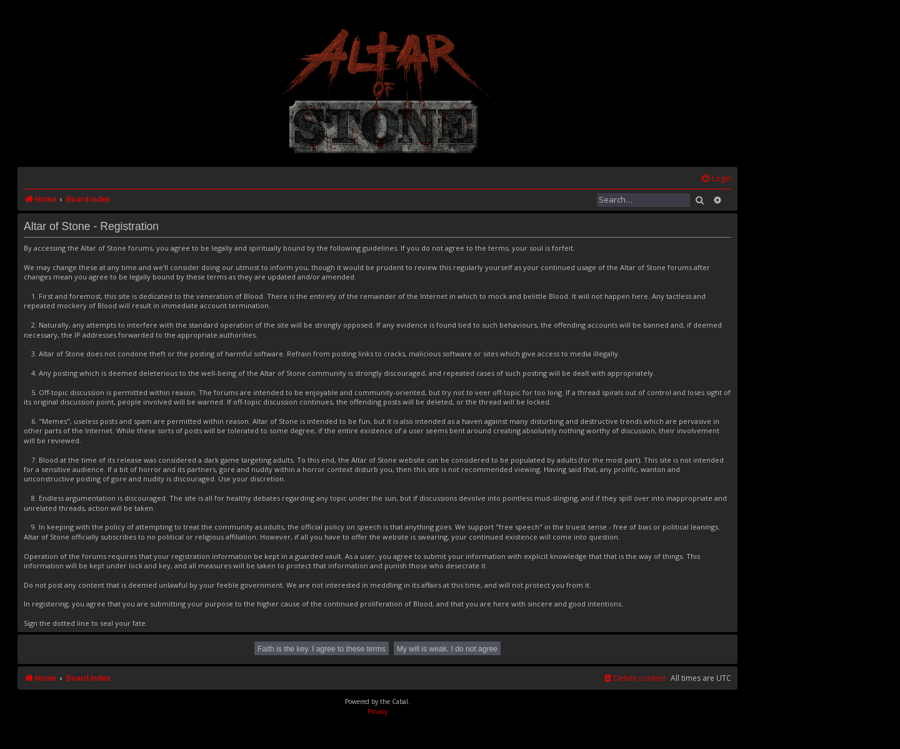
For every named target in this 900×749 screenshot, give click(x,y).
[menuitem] (716, 179)
